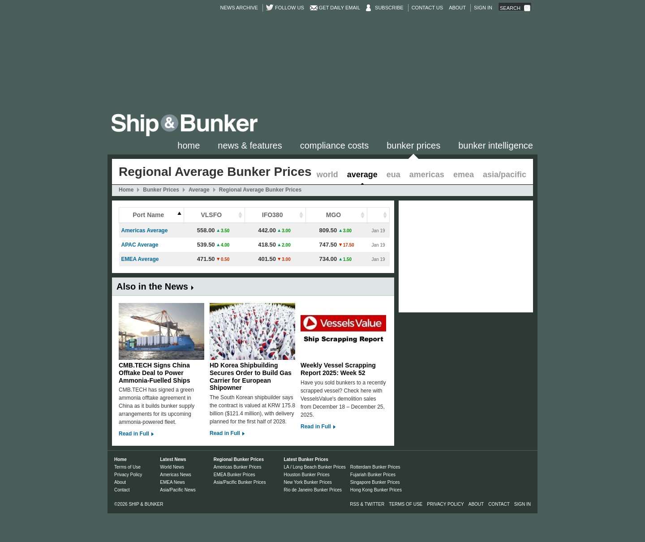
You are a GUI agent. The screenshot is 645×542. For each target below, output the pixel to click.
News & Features (250, 145)
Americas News (175, 474)
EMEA (463, 174)
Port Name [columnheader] (148, 214)
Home (188, 145)
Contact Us (427, 7)
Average (362, 174)
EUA (393, 174)
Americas (426, 174)
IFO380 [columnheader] (272, 214)
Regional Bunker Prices (239, 459)
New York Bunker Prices (307, 482)
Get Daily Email (339, 7)
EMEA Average (140, 259)
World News (172, 467)
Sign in (483, 7)
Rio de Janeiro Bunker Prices (313, 489)
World (327, 174)
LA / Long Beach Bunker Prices (314, 467)
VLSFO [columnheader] (211, 214)
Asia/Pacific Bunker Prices (240, 482)
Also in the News (152, 286)
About (457, 7)
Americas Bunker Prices (238, 467)
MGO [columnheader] (333, 214)
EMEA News (172, 482)
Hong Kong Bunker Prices (376, 489)
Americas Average (144, 230)
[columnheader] (378, 215)
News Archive (239, 7)
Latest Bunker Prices (306, 459)
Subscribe (389, 7)
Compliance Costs (334, 145)
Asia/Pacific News (177, 489)
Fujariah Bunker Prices (373, 474)
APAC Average (140, 245)
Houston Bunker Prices (306, 474)
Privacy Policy (128, 474)
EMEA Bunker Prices (234, 474)
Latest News (173, 459)
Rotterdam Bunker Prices (375, 467)
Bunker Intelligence (495, 145)
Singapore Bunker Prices (375, 482)
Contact (121, 489)
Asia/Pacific (504, 174)
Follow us (289, 7)
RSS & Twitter (367, 504)
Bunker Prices (413, 145)
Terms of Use (127, 467)
